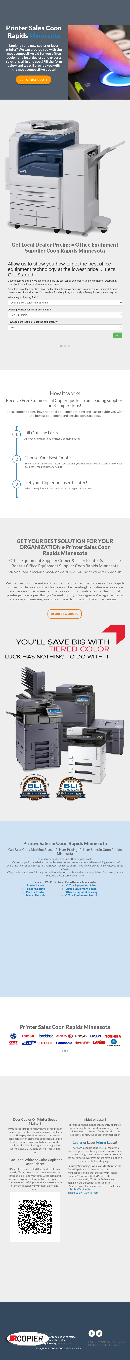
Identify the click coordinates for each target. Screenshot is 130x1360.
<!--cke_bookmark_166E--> (65, 944)
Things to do (75, 1192)
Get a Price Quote (33, 79)
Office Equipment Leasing (81, 892)
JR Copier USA (44, 1333)
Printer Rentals (35, 895)
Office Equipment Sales (81, 885)
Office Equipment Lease (81, 888)
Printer (101, 1142)
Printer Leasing (35, 888)
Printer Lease (35, 885)
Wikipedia (84, 1189)
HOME (92, 1341)
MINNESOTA (107, 1341)
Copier (77, 1142)
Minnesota (45, 35)
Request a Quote (64, 613)
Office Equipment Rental (81, 895)
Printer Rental (35, 892)
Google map (91, 1192)
